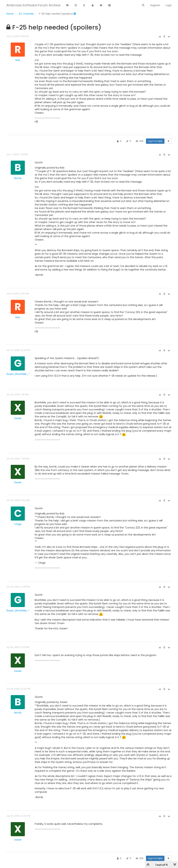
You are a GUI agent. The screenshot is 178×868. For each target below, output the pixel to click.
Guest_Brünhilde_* (17, 374)
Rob (17, 60)
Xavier (18, 418)
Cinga (17, 524)
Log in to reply (155, 141)
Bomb (17, 178)
